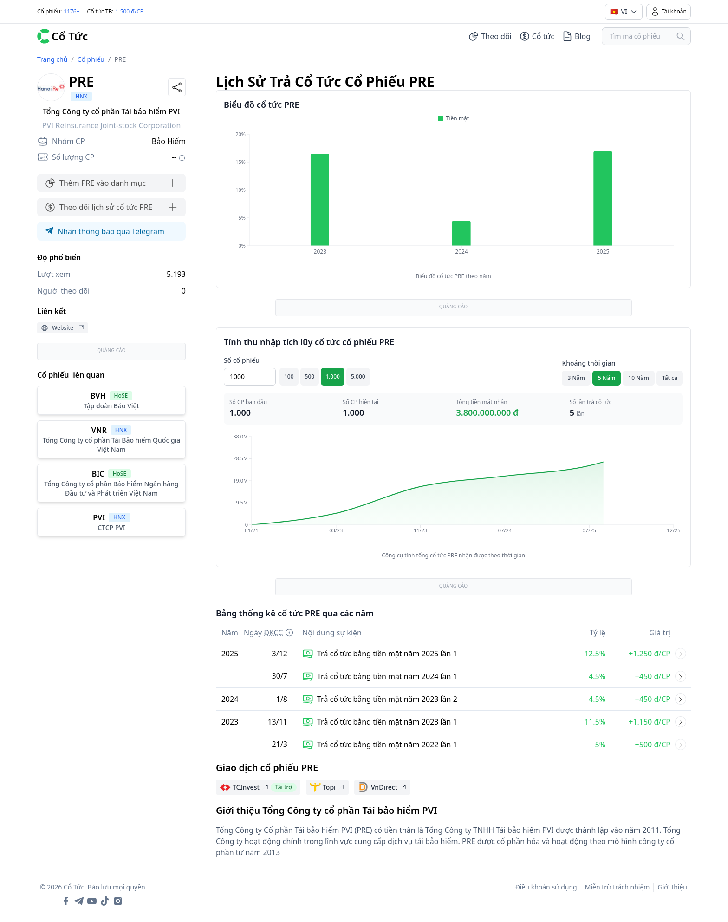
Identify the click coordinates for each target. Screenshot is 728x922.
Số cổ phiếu (242, 360)
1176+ (71, 11)
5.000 (358, 376)
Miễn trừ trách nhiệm (617, 887)
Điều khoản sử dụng (546, 887)
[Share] (177, 87)
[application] (453, 199)
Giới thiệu (672, 887)
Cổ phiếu (91, 59)
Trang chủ (52, 59)
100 (289, 376)
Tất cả (669, 378)
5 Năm (607, 378)
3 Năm (576, 378)
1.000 (332, 376)
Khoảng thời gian (588, 363)
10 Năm (638, 378)
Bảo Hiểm (169, 141)
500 (310, 376)
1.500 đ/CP (130, 11)
